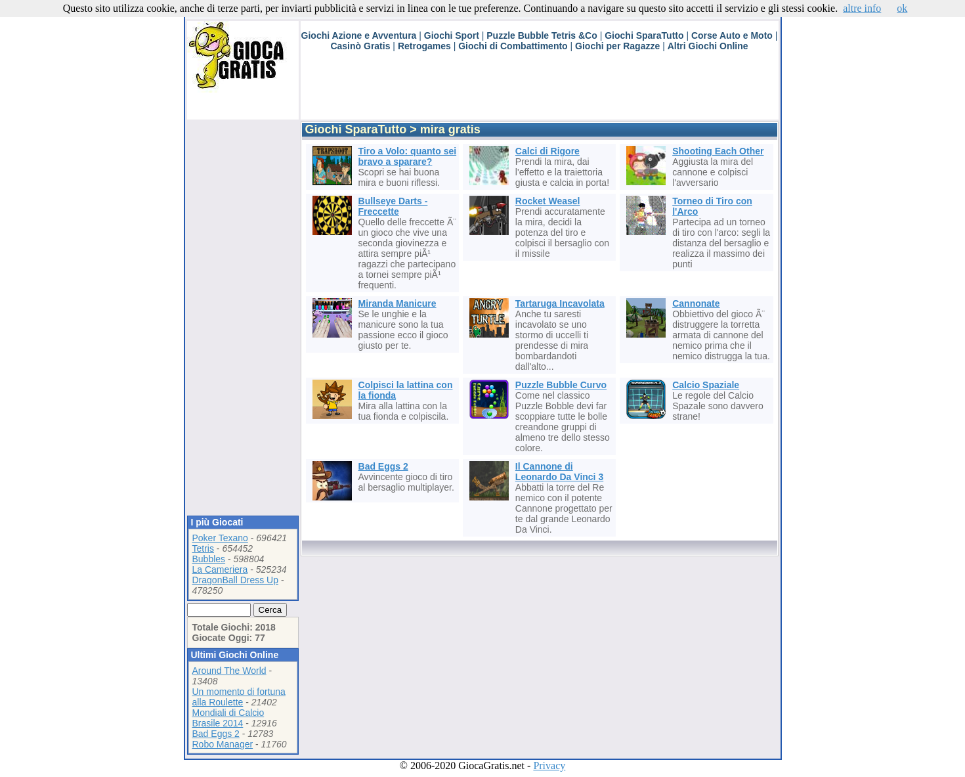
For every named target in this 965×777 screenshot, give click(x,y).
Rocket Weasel (547, 201)
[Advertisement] (540, 90)
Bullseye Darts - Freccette (393, 206)
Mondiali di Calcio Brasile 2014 (228, 717)
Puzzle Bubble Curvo (561, 385)
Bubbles (209, 559)
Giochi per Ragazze (617, 46)
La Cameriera (220, 569)
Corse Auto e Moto (732, 35)
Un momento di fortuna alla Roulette (239, 696)
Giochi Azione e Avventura (359, 35)
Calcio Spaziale (705, 385)
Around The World (229, 670)
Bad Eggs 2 (216, 733)
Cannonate (695, 303)
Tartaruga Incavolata (560, 303)
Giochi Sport (451, 35)
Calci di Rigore (547, 151)
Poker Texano (220, 538)
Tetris (203, 548)
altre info (862, 8)
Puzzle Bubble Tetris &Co (541, 35)
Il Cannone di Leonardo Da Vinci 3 (559, 471)
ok (902, 8)
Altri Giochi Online (708, 46)
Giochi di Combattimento (512, 46)
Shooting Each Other (717, 151)
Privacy (549, 765)
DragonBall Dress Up (235, 580)
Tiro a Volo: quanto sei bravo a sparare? (407, 156)
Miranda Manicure (397, 303)
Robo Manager (222, 744)
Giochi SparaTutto (644, 35)
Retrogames (424, 46)
